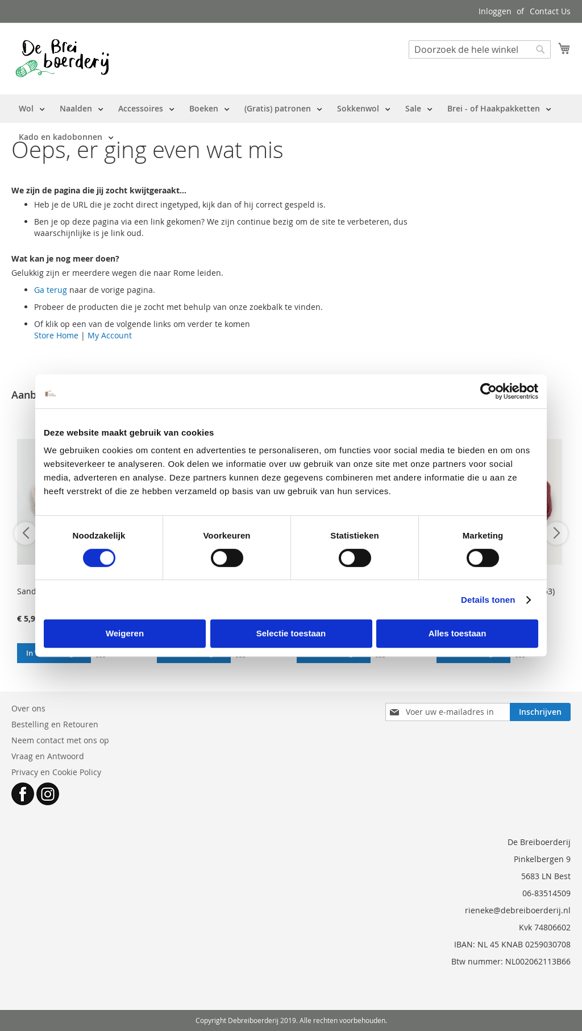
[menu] (291, 122)
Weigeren (125, 633)
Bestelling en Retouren (54, 724)
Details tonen (488, 599)
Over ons (28, 708)
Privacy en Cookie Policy (56, 772)
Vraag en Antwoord (47, 756)
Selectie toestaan (291, 633)
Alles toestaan (458, 633)
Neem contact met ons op (60, 740)
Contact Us (550, 11)
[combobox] (480, 49)
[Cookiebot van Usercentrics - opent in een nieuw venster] (488, 391)
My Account (110, 335)
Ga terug (50, 289)
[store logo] (62, 58)
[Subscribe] (540, 712)
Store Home (56, 335)
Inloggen (495, 11)
